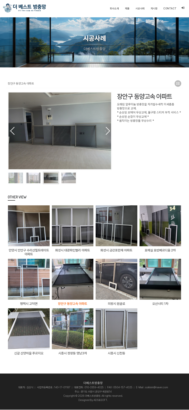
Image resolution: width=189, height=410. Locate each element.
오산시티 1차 (160, 304)
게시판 (154, 8)
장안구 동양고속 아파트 (72, 304)
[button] (107, 131)
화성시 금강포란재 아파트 (116, 250)
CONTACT (170, 8)
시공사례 (140, 8)
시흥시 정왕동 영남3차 (72, 353)
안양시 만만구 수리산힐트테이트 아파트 (29, 252)
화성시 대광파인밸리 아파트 (72, 250)
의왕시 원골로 (116, 304)
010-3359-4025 (94, 387)
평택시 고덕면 (29, 304)
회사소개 (114, 8)
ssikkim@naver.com (156, 387)
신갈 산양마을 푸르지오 (28, 353)
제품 (127, 8)
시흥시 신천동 (116, 353)
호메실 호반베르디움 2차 (160, 250)
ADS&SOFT (100, 400)
